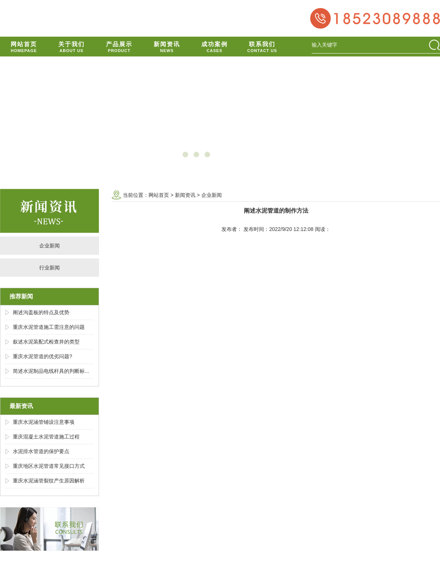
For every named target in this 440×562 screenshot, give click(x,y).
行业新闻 (49, 268)
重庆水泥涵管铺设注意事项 (43, 422)
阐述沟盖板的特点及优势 (41, 312)
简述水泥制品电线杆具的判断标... (51, 371)
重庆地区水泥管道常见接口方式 (49, 466)
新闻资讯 (185, 195)
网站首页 (158, 195)
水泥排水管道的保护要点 (41, 451)
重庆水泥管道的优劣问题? (42, 356)
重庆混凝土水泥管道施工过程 (46, 437)
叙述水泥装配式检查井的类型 (46, 342)
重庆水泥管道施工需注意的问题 (49, 327)
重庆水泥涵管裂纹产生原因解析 (49, 481)
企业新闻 (49, 246)
